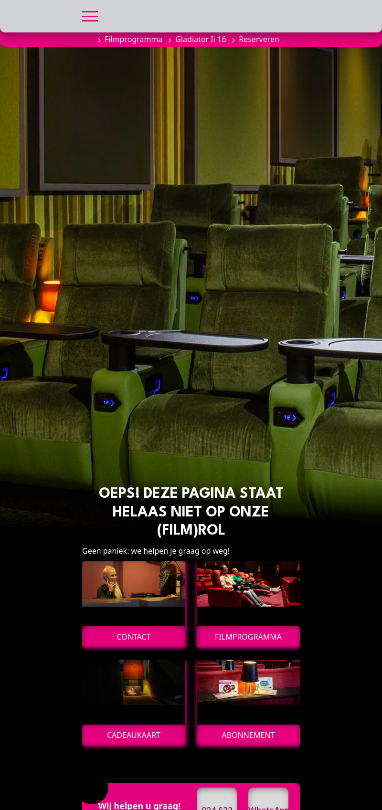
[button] (90, 15)
